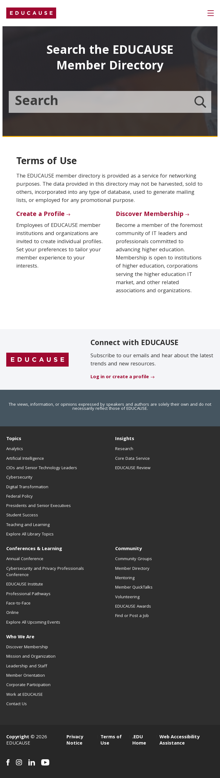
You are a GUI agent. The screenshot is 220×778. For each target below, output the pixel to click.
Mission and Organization (31, 656)
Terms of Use (111, 740)
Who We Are (20, 637)
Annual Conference (24, 559)
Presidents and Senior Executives (38, 506)
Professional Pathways (28, 594)
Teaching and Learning (28, 525)
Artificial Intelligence (25, 458)
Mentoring (124, 578)
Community (128, 549)
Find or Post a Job (132, 616)
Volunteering (127, 597)
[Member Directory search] (200, 102)
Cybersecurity (19, 477)
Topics (13, 439)
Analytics (14, 449)
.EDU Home (139, 740)
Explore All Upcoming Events (33, 622)
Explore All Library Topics (30, 534)
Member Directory (132, 568)
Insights (124, 439)
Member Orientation (25, 675)
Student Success (22, 515)
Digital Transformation (27, 487)
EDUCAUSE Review (132, 468)
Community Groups (133, 559)
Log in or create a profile (119, 377)
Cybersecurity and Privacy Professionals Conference (45, 572)
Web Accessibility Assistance (179, 740)
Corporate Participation (28, 685)
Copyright (17, 737)
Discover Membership (149, 214)
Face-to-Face (18, 603)
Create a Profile (40, 214)
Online (12, 613)
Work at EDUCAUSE (24, 694)
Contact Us (16, 704)
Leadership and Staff (26, 666)
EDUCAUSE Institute (24, 584)
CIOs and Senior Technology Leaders (41, 468)
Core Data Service (132, 458)
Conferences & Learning (34, 549)
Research (124, 449)
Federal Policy (19, 496)
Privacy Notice (74, 740)
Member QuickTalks (134, 587)
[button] (211, 13)
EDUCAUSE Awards (133, 606)
